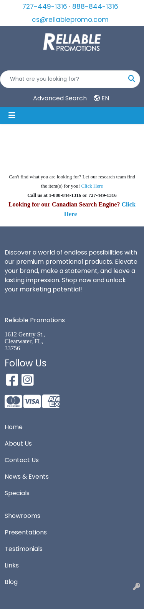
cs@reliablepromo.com (70, 19)
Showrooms (22, 515)
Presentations (26, 532)
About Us (18, 443)
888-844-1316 (95, 6)
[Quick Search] (62, 79)
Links (12, 565)
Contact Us (22, 460)
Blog (11, 581)
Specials (17, 493)
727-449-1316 (44, 6)
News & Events (27, 476)
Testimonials (24, 548)
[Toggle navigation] (12, 115)
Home (14, 427)
